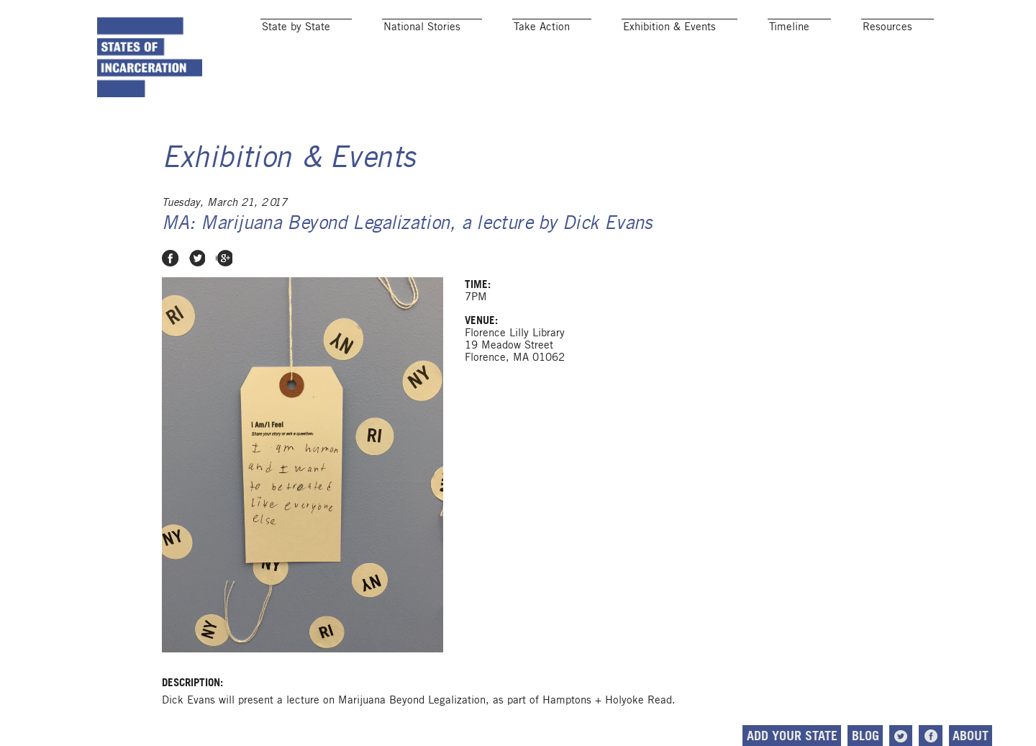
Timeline (789, 26)
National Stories (421, 26)
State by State (296, 26)
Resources (887, 26)
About (928, 735)
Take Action (542, 26)
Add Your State (749, 735)
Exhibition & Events (669, 26)
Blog (822, 735)
